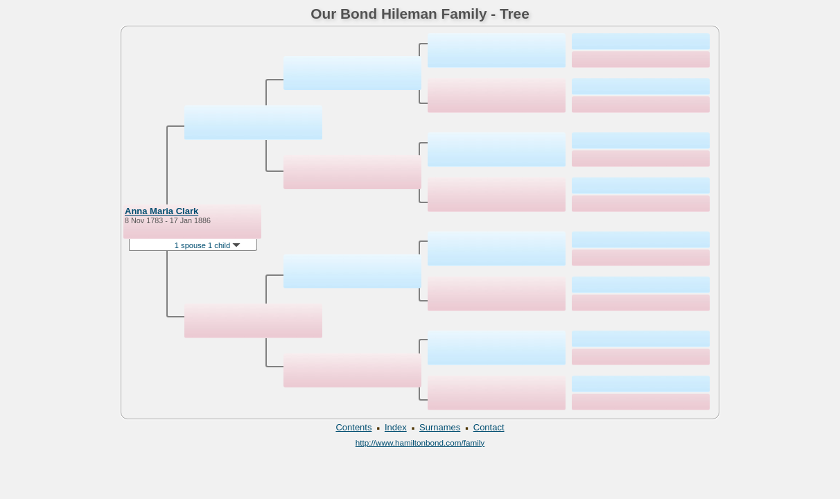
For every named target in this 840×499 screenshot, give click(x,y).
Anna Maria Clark (161, 211)
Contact (489, 427)
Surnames (439, 427)
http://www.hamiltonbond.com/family (420, 442)
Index (396, 427)
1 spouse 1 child (208, 245)
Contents (353, 427)
